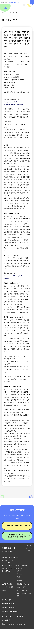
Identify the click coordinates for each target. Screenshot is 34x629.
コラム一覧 (20, 616)
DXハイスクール (22, 590)
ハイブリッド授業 (7, 587)
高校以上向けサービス (23, 584)
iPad (18, 577)
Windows (19, 580)
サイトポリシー (7, 563)
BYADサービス (21, 587)
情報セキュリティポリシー (10, 558)
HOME (4, 12)
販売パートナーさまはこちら (17, 525)
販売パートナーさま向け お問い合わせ (14, 565)
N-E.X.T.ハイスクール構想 (24, 594)
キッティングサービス (8, 607)
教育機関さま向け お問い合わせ (12, 568)
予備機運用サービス (8, 604)
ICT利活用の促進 (7, 584)
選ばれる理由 (6, 571)
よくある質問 (6, 620)
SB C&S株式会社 (7, 551)
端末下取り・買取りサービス (10, 611)
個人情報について (7, 560)
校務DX (4, 590)
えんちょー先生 (6, 600)
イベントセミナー (7, 616)
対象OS (19, 571)
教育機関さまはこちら (17, 535)
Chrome (19, 574)
